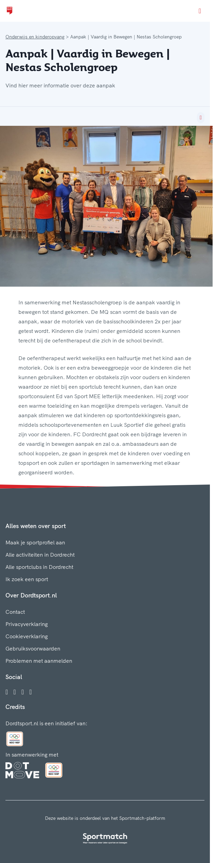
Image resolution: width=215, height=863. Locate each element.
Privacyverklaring (26, 624)
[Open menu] (200, 11)
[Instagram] (14, 692)
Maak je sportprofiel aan (35, 542)
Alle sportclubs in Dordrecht (39, 566)
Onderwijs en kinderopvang (34, 37)
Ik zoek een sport (26, 579)
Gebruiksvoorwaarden (32, 648)
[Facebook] (6, 692)
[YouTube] (30, 692)
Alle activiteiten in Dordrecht (40, 554)
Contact (15, 611)
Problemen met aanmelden (38, 660)
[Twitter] (22, 692)
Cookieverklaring (26, 636)
